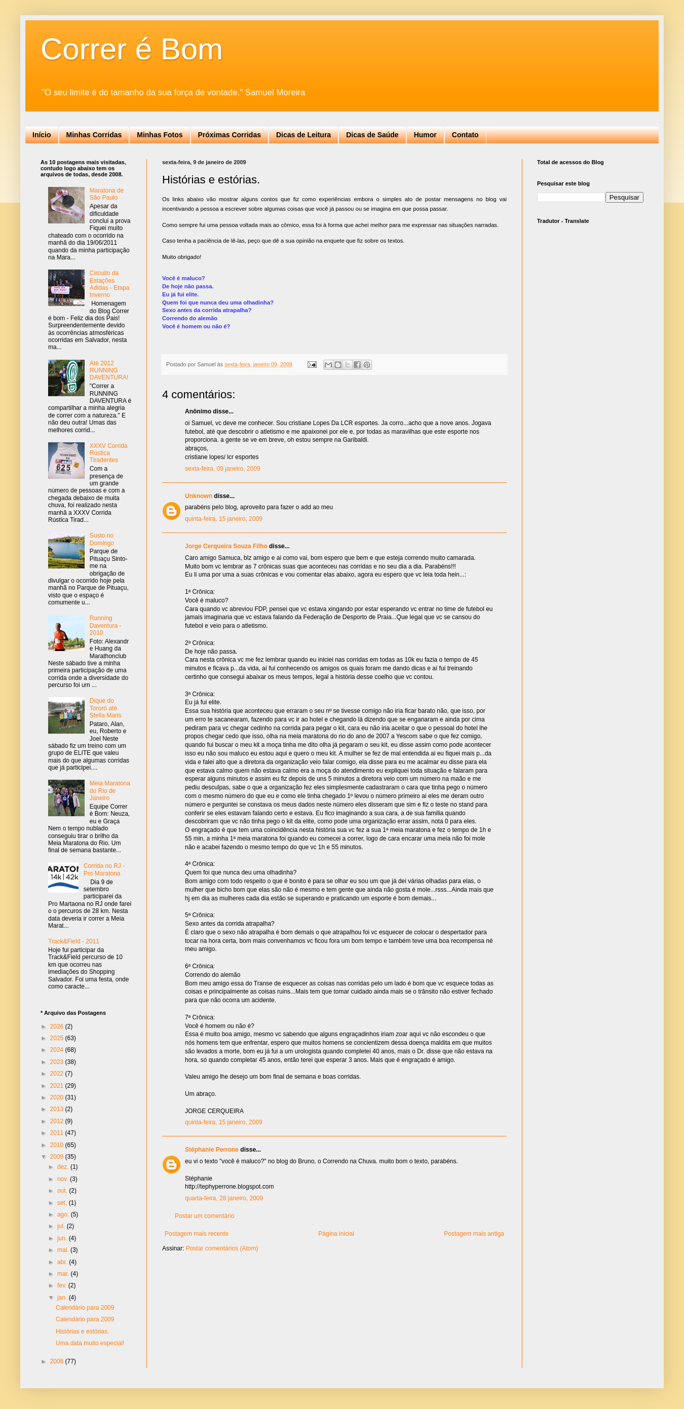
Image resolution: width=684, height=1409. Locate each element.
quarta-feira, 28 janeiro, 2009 (224, 1198)
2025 (57, 1038)
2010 (57, 1145)
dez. (63, 1166)
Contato (465, 135)
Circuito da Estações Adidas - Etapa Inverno (110, 284)
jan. (63, 1297)
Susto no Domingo (102, 539)
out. (63, 1190)
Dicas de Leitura (303, 135)
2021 (57, 1085)
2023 (57, 1061)
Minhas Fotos (159, 135)
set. (63, 1202)
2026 (57, 1026)
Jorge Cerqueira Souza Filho (226, 546)
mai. (63, 1249)
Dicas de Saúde (372, 135)
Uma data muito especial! (90, 1343)
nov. (63, 1179)
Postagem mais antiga (474, 1233)
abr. (63, 1262)
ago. (64, 1214)
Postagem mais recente (197, 1233)
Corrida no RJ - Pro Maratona (104, 869)
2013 (57, 1109)
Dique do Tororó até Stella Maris (106, 708)
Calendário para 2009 (85, 1307)
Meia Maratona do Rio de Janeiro (110, 791)
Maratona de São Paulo (107, 194)
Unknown (198, 496)
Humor (425, 135)
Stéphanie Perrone (212, 1149)
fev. (62, 1285)
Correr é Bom (132, 49)
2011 (57, 1132)
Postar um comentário (204, 1216)
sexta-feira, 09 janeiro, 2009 (222, 468)
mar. (64, 1273)
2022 (57, 1073)
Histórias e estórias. (82, 1331)
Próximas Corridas (229, 135)
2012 (57, 1121)
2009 (57, 1156)
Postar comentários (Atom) (222, 1248)
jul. (62, 1226)
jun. (63, 1238)
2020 (57, 1097)
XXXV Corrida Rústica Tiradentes (109, 453)
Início (41, 135)
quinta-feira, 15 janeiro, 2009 (223, 518)
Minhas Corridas (94, 135)
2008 (57, 1361)
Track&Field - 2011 (73, 941)
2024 (57, 1049)
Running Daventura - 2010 (106, 625)
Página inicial (336, 1233)
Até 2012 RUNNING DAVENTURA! (109, 371)
